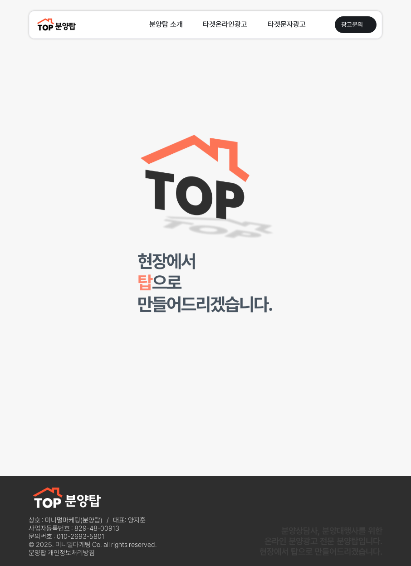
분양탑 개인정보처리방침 (62, 553)
